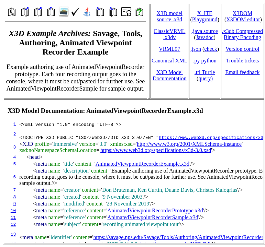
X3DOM (242, 13)
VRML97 (169, 49)
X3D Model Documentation (170, 75)
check (210, 49)
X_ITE (204, 13)
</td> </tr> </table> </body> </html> (134, 172)
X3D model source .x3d (170, 16)
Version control (242, 49)
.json (195, 49)
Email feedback (242, 72)
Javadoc (205, 37)
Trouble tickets (242, 60)
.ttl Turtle (205, 72)
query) (205, 78)
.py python (204, 60)
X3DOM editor (243, 19)
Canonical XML (169, 60)
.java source (204, 31)
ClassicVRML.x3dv (169, 34)
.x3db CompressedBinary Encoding (242, 34)
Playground (205, 19)
